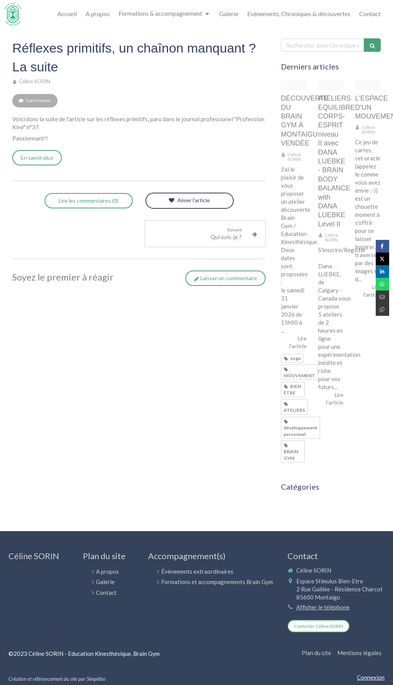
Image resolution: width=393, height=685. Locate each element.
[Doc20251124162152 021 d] (294, 85)
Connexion (371, 677)
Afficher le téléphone (323, 607)
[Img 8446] (368, 85)
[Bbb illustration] (331, 85)
